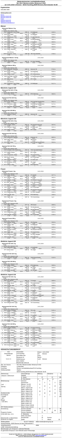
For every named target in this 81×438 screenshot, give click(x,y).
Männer (2, 14)
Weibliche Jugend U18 (6, 21)
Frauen (2, 18)
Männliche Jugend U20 (6, 16)
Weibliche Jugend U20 (6, 20)
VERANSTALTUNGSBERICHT (8, 22)
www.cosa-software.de (40, 435)
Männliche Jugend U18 (6, 17)
